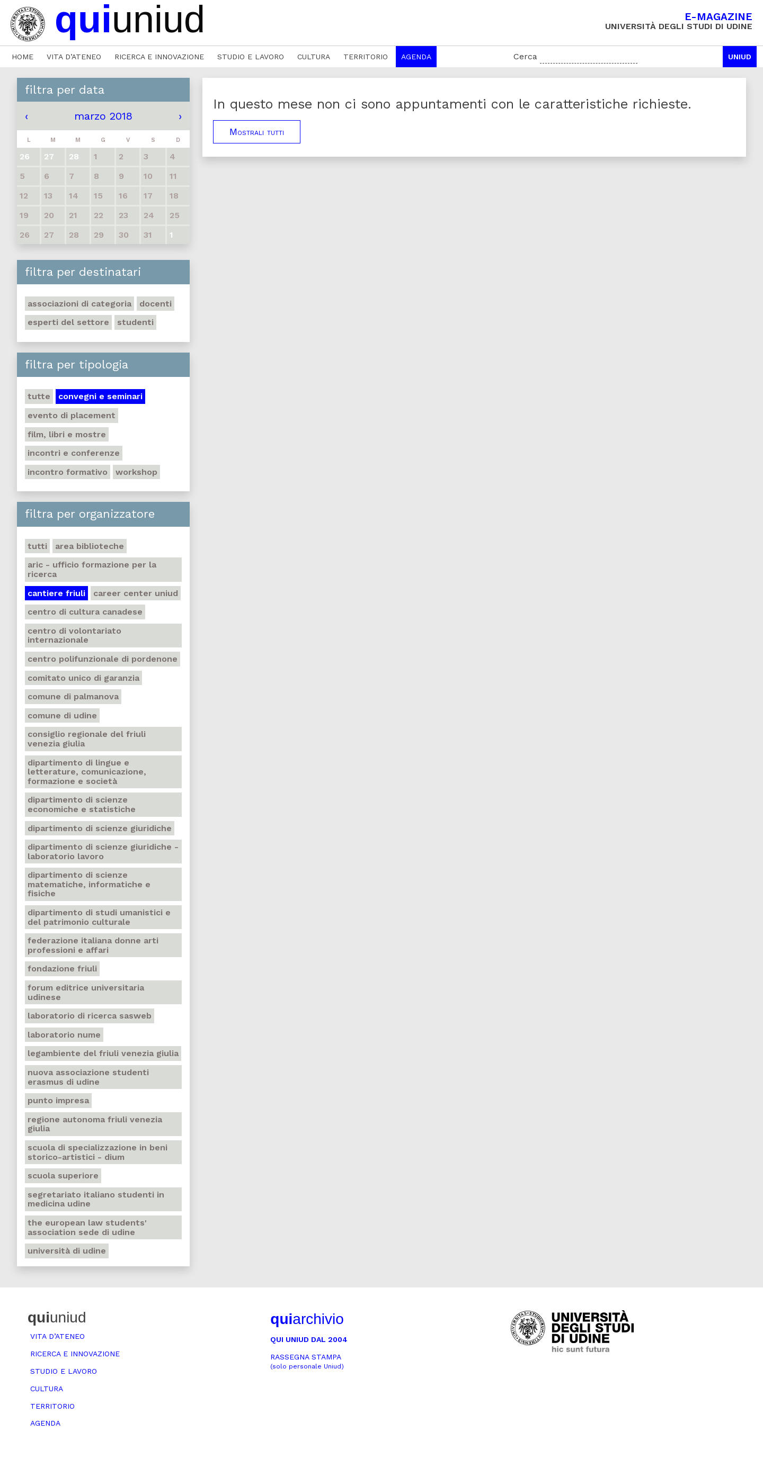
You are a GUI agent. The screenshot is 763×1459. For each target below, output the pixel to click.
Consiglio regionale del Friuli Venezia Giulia (87, 739)
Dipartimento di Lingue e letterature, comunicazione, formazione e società (87, 772)
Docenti (155, 304)
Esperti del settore (68, 322)
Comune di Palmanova (73, 696)
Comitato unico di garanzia (83, 678)
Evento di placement (72, 415)
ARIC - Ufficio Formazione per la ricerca (92, 569)
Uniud (739, 56)
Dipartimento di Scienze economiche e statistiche (82, 804)
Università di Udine (67, 1251)
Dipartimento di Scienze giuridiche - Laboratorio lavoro (103, 851)
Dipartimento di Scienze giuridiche (100, 828)
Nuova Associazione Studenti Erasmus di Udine (88, 1077)
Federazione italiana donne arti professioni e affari (93, 945)
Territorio (365, 56)
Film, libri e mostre (67, 434)
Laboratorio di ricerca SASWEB (90, 1016)
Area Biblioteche (89, 546)
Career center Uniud (135, 593)
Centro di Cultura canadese (85, 612)
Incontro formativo (68, 472)
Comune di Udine (62, 715)
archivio (306, 1319)
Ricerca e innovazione (159, 56)
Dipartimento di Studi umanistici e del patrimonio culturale (99, 917)
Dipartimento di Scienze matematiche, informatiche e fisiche (89, 884)
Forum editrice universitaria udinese (86, 992)
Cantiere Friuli (56, 593)
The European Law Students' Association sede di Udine (87, 1227)
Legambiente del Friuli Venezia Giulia (103, 1053)
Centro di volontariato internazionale (74, 635)
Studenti (135, 322)
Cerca (525, 56)
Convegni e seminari (100, 396)
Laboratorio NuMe (64, 1035)
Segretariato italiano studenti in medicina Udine (96, 1199)
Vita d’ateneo (74, 56)
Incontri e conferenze (74, 453)
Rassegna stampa (307, 1361)
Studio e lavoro (250, 56)
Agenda (416, 56)
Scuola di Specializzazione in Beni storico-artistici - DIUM (97, 1152)
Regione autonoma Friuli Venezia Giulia (95, 1124)
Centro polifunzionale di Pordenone (103, 659)
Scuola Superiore (63, 1175)
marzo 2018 (103, 116)
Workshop (136, 472)
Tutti (37, 546)
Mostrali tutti (256, 132)
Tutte (39, 396)
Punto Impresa (58, 1100)
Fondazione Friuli (62, 968)
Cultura (313, 56)
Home (22, 56)
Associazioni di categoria (79, 304)
